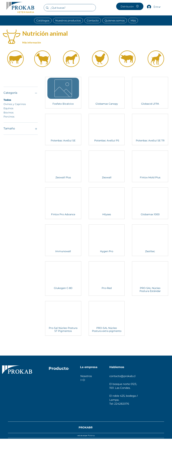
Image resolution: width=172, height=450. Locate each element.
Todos (7, 99)
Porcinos (9, 116)
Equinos (8, 108)
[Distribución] (129, 6)
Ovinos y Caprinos (15, 104)
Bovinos (9, 112)
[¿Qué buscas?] (69, 7)
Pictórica (91, 435)
